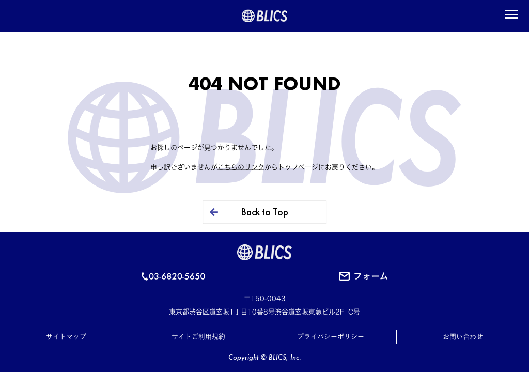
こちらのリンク (240, 166)
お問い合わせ (463, 336)
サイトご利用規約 (198, 336)
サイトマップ (66, 336)
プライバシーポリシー (330, 336)
